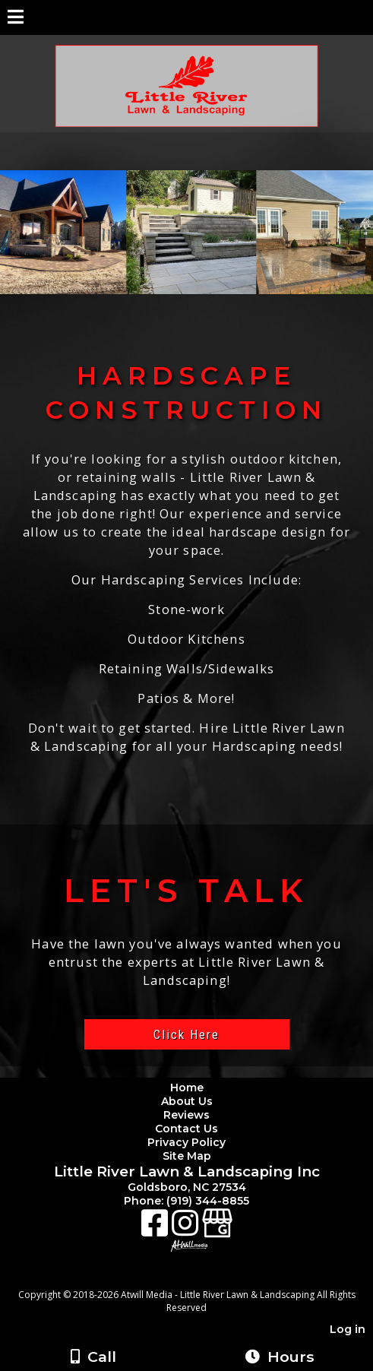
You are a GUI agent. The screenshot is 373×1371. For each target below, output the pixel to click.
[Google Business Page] (217, 1228)
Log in (347, 1329)
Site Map (187, 1156)
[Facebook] (156, 1228)
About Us (187, 1101)
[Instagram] (187, 1228)
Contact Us (186, 1128)
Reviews (186, 1115)
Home (187, 1087)
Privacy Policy (189, 1142)
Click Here (186, 1034)
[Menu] (16, 19)
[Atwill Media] (199, 1278)
